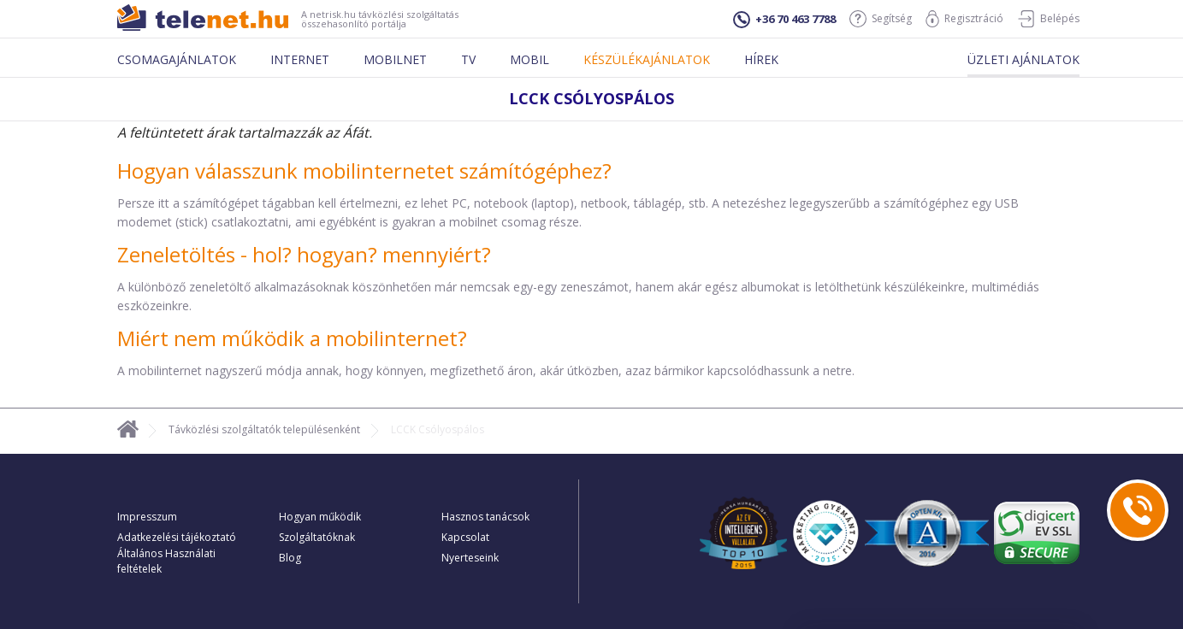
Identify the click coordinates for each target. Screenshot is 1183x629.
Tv (468, 59)
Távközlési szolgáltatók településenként (264, 429)
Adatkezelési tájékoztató (176, 537)
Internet (299, 59)
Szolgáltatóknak (317, 537)
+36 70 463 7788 (784, 19)
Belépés (1048, 18)
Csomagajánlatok (176, 59)
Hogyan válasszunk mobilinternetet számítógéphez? (364, 170)
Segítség (880, 18)
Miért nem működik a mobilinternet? (292, 338)
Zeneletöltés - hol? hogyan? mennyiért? (304, 254)
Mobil (529, 59)
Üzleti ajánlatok (1023, 59)
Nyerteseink (470, 557)
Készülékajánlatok (646, 59)
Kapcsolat (465, 537)
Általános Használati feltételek (166, 561)
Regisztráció (964, 18)
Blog (290, 557)
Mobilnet (395, 59)
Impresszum (147, 516)
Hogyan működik (320, 516)
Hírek (761, 59)
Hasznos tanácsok (485, 516)
